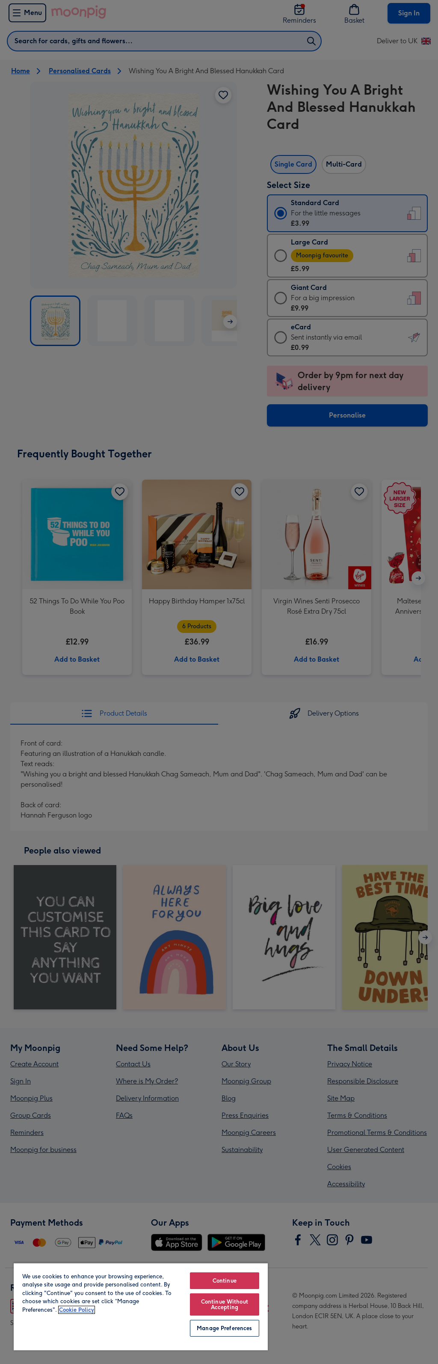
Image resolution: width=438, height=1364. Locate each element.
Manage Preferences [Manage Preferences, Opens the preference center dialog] (224, 1328)
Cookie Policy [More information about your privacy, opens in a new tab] (76, 1310)
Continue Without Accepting (224, 1304)
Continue (225, 1280)
